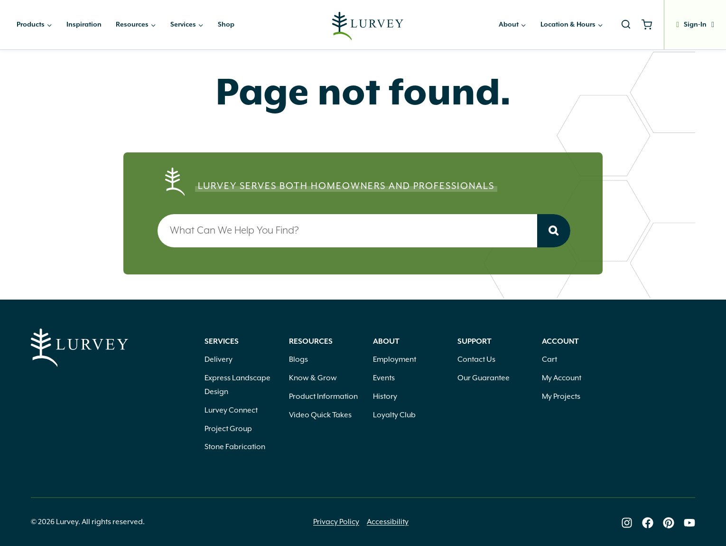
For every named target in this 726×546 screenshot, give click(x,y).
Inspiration (84, 24)
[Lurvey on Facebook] (647, 522)
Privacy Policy (336, 522)
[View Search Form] (626, 25)
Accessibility (388, 522)
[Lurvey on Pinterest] (668, 522)
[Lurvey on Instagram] (627, 522)
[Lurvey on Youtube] (689, 522)
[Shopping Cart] (650, 24)
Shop (226, 24)
